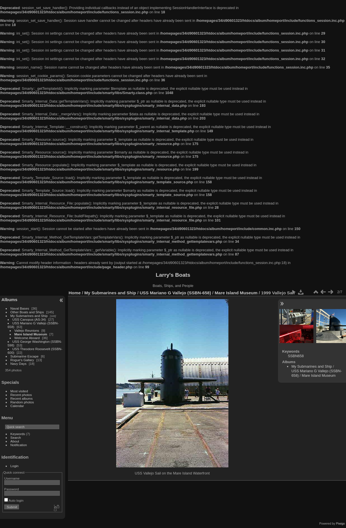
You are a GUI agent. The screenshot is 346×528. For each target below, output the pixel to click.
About (14, 441)
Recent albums (21, 398)
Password (11, 489)
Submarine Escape (24, 356)
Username (12, 478)
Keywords (17, 434)
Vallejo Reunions (26, 330)
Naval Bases (19, 308)
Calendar (17, 406)
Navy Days (18, 363)
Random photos (22, 402)
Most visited (19, 391)
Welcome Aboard (27, 338)
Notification (18, 445)
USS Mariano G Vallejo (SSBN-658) (175, 292)
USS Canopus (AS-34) (29, 319)
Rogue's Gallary (22, 360)
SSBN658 (296, 356)
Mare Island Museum (30, 334)
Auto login (14, 500)
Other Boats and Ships (27, 312)
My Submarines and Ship (29, 316)
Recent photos (21, 395)
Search (15, 437)
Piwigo (340, 523)
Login (14, 466)
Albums (9, 299)
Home (75, 292)
